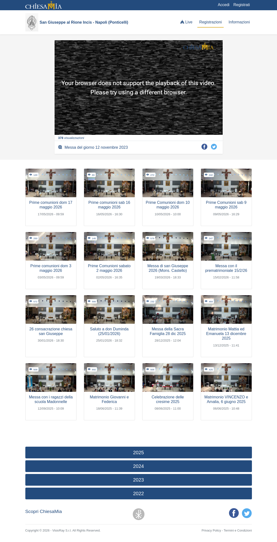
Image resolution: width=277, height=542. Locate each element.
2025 (138, 452)
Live (186, 22)
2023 (138, 480)
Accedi (223, 5)
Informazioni (239, 22)
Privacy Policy (211, 530)
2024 (138, 466)
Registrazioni (210, 22)
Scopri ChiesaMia (43, 511)
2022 (138, 493)
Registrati (241, 5)
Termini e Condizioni (238, 530)
